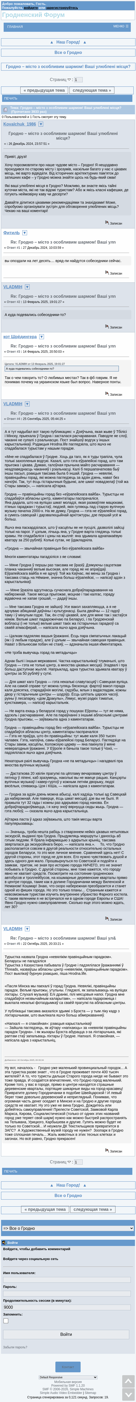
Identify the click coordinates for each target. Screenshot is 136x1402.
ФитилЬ (11, 233)
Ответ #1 (13, 248)
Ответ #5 (13, 944)
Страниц (61, 79)
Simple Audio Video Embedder (61, 1393)
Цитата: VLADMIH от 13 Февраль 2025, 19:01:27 (35, 364)
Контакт (68, 1367)
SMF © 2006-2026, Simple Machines (67, 1389)
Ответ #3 (13, 351)
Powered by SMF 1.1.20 (68, 1385)
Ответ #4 (13, 419)
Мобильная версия (68, 1382)
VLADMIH (12, 287)
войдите (31, 8)
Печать (10, 98)
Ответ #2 (13, 302)
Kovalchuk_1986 (19, 124)
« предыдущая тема (44, 90)
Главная (15, 27)
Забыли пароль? (15, 1347)
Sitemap (90, 1393)
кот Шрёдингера (20, 336)
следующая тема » (92, 90)
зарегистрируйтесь (62, 8)
